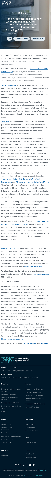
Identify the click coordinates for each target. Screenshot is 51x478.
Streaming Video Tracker (35, 395)
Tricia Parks (5, 122)
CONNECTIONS (38, 38)
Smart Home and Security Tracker (35, 400)
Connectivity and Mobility (10, 403)
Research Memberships (34, 389)
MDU (3, 411)
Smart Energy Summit (9, 433)
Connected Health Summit (11, 436)
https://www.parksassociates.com (12, 339)
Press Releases (31, 424)
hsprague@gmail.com (41, 274)
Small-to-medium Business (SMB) (11, 407)
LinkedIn (26, 343)
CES (9, 38)
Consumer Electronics (9, 394)
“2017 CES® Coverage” (9, 85)
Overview (4, 455)
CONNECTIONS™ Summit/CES (7, 429)
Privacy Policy (31, 457)
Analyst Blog (30, 427)
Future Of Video (7, 439)
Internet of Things (22, 38)
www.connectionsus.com (33, 266)
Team (28, 451)
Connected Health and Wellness (9, 399)
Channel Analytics (32, 407)
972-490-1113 (5, 371)
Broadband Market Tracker (35, 404)
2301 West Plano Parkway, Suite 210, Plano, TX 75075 (19, 378)
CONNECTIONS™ (7, 424)
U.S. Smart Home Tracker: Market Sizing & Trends (32, 182)
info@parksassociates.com (23, 371)
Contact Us (30, 454)
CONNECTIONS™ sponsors (10, 248)
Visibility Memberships (34, 392)
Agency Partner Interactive (34, 475)
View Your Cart (31, 442)
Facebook (33, 343)
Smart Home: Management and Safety (11, 390)
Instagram (44, 343)
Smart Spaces (6, 442)
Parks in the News (32, 431)
